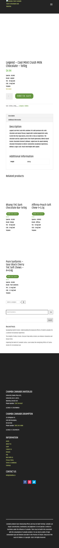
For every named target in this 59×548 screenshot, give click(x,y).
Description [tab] (11, 116)
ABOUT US (8, 444)
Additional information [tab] (14, 120)
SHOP (7, 447)
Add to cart (24, 96)
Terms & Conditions (11, 463)
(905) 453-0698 (19, 425)
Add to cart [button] (13, 214)
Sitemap (8, 465)
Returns (8, 452)
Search (8, 308)
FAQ (7, 455)
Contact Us (9, 449)
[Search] (51, 312)
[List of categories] (14, 302)
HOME (7, 441)
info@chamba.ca (10, 475)
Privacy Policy (10, 460)
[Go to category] (23, 302)
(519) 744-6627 (19, 403)
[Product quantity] (9, 96)
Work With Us (9, 457)
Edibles (26, 106)
